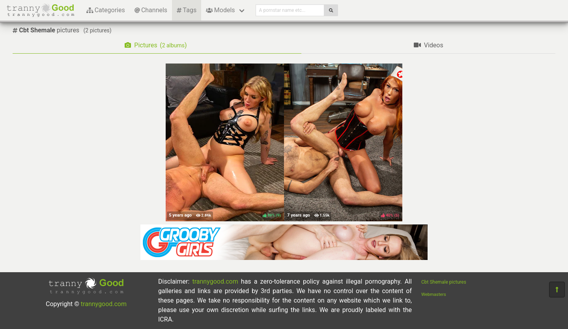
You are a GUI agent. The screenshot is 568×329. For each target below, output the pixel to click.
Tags (186, 10)
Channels (151, 10)
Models (220, 10)
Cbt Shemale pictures (443, 282)
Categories (105, 10)
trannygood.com (104, 304)
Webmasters (433, 294)
